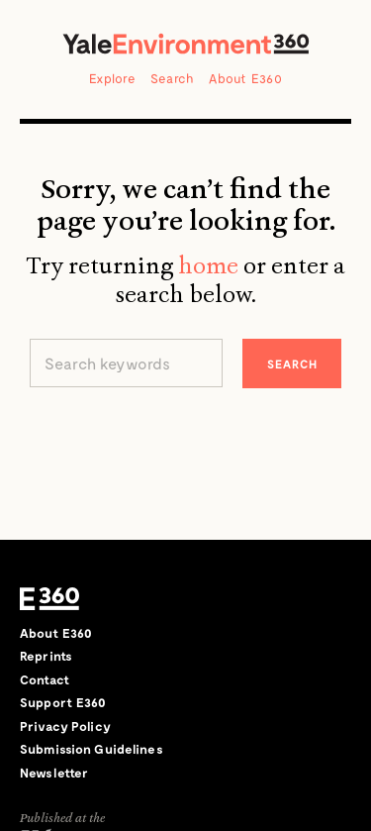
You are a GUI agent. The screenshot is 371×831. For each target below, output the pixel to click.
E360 (49, 599)
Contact (44, 679)
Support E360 (63, 702)
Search (172, 78)
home (208, 265)
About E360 (245, 78)
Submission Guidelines (91, 749)
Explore (112, 78)
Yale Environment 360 (186, 43)
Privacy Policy (65, 726)
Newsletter (54, 772)
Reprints (46, 656)
